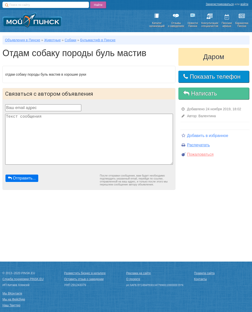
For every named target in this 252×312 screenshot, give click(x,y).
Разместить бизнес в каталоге (85, 273)
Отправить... (22, 178)
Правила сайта (204, 273)
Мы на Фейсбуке (13, 299)
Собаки (70, 40)
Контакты (200, 279)
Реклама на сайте (138, 273)
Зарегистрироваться (220, 4)
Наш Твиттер (11, 305)
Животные (52, 40)
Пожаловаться (197, 154)
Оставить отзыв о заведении (84, 279)
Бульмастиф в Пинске (97, 40)
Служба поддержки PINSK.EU (22, 279)
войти (244, 4)
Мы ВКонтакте (12, 293)
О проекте (133, 279)
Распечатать (196, 145)
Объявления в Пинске (22, 40)
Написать (200, 93)
